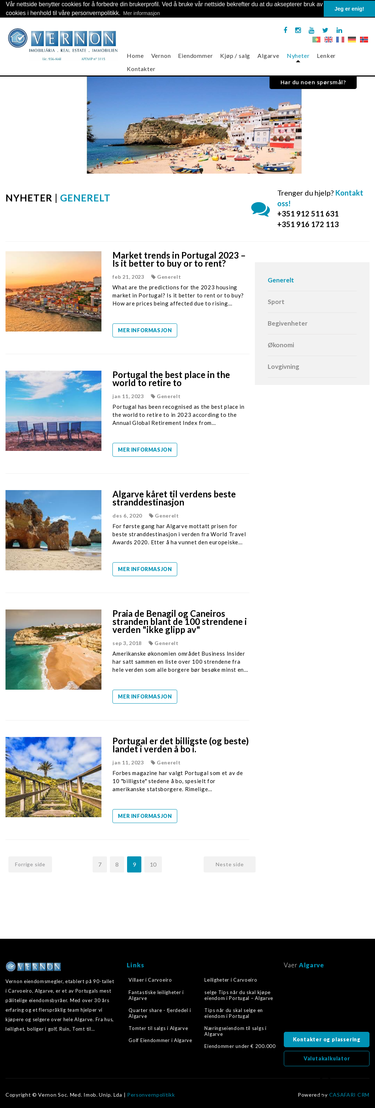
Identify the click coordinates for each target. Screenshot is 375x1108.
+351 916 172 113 (308, 224)
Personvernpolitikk (151, 1095)
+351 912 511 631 (308, 213)
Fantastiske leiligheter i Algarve (156, 995)
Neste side (230, 864)
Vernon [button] (161, 55)
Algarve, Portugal (327, 1002)
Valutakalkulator (327, 1058)
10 (153, 864)
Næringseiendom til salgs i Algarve (235, 1031)
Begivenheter (288, 323)
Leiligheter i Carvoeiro (230, 980)
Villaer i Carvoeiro (150, 980)
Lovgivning (283, 366)
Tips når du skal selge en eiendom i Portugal (233, 1013)
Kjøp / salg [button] (235, 55)
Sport (276, 301)
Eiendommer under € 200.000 (239, 1046)
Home (135, 55)
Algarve (268, 55)
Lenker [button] (326, 55)
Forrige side (30, 864)
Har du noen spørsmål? (313, 82)
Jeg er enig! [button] (349, 9)
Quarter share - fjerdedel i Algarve (160, 1013)
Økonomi (281, 345)
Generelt (281, 280)
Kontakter (141, 68)
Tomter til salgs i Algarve (158, 1028)
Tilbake (325, 1088)
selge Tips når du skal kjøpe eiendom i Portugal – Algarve (238, 995)
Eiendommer (195, 55)
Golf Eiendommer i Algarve (160, 1040)
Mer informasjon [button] (141, 13)
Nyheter (298, 55)
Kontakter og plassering (327, 1039)
